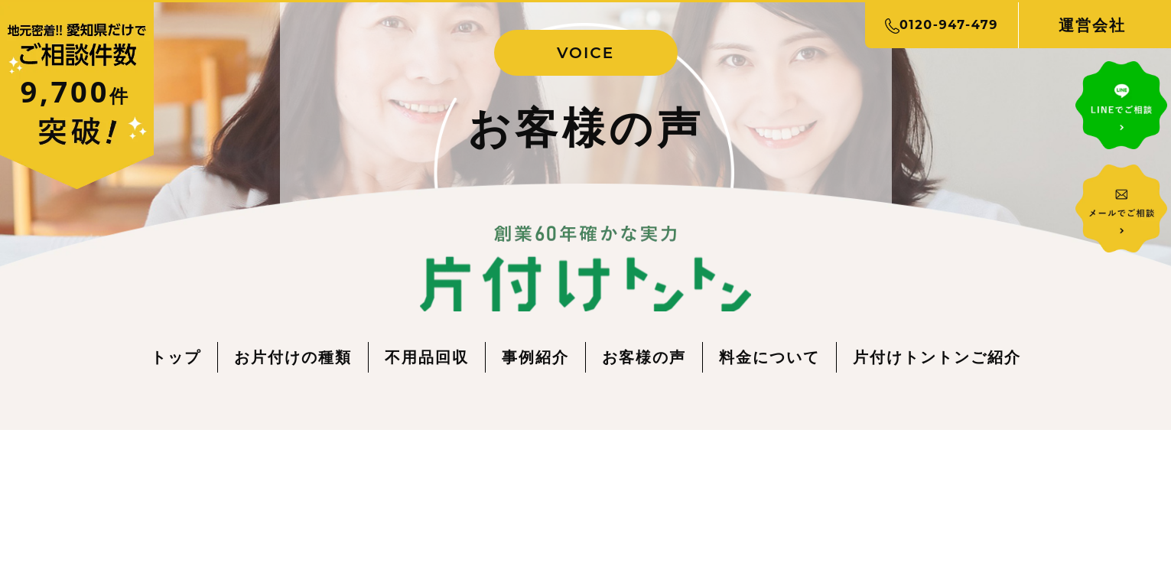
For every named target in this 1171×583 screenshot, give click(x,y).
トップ (176, 357)
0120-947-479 (941, 25)
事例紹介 (535, 357)
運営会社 (1092, 25)
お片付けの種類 (293, 357)
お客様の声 (644, 357)
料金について (769, 357)
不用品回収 (427, 357)
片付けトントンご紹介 (937, 357)
